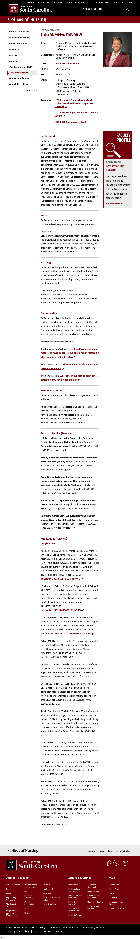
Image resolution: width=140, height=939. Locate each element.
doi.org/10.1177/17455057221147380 (61, 610)
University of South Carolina (21, 928)
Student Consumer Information (63, 928)
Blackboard (113, 898)
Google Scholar (48, 543)
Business (9, 889)
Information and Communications (31, 886)
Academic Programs (20, 38)
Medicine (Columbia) (28, 897)
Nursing (27, 913)
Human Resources (94, 892)
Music (26, 909)
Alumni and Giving (19, 78)
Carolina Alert (114, 885)
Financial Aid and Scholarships (75, 897)
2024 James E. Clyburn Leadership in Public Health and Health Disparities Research (74, 103)
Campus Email (114, 889)
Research (14, 50)
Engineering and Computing (12, 899)
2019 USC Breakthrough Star (70, 122)
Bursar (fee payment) (72, 903)
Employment (73, 885)
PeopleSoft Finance (116, 909)
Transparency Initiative (93, 928)
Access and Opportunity (92, 886)
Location (90, 851)
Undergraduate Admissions (74, 890)
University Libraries (95, 902)
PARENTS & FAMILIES (81, 2)
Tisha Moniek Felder (19, 73)
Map (107, 2)
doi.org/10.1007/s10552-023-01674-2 (60, 579)
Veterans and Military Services (74, 910)
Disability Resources (76, 915)
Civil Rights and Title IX (18, 932)
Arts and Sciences (13, 885)
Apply (124, 2)
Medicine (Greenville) (29, 903)
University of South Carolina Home (30, 8)
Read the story (114, 204)
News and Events (18, 44)
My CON (30, 90)
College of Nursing (19, 32)
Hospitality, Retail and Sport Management (13, 913)
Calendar (99, 2)
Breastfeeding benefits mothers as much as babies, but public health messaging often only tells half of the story (70, 353)
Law (25, 892)
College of (27, 19)
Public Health (48, 889)
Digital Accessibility (43, 932)
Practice (13, 56)
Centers (13, 62)
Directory (115, 2)
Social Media (123, 851)
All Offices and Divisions (93, 908)
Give (130, 2)
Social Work (47, 894)
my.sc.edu (112, 894)
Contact (102, 851)
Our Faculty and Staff (20, 67)
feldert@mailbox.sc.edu (67, 63)
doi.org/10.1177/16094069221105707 (71, 634)
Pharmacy (46, 885)
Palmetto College (49, 904)
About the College (18, 84)
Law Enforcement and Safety (94, 897)
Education (10, 894)
